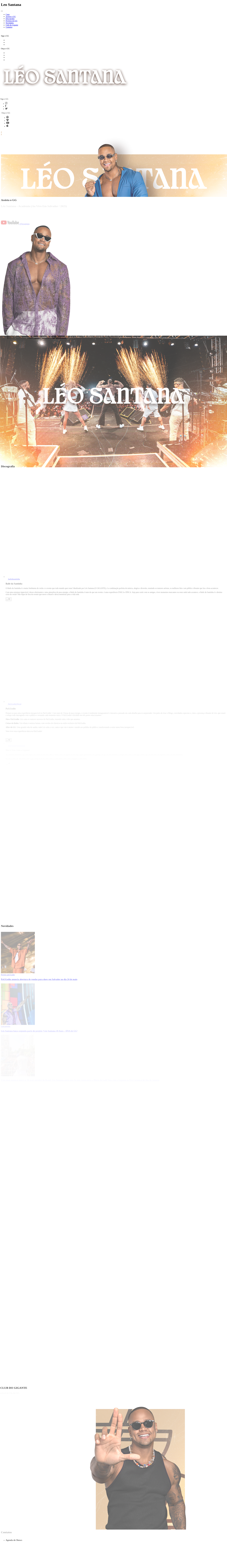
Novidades (10, 23)
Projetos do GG (11, 21)
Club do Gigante (12, 25)
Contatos (9, 27)
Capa (8, 14)
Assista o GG (11, 17)
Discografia (10, 19)
